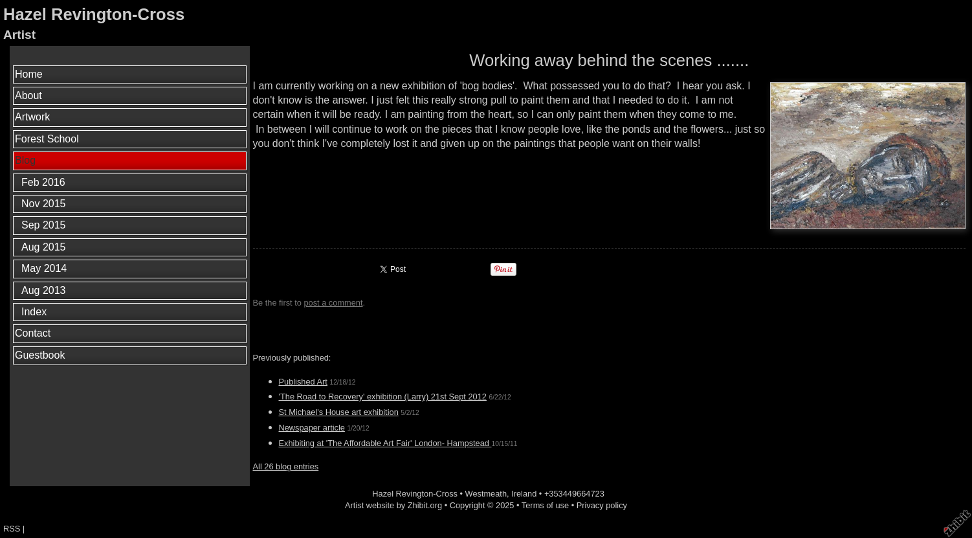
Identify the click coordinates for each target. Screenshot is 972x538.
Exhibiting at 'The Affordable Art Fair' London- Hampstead (385, 443)
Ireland (523, 494)
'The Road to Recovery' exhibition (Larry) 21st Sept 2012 (383, 396)
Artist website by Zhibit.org (393, 505)
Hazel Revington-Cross (93, 14)
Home (29, 74)
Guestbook (40, 355)
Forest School (47, 138)
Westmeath (486, 494)
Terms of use (545, 505)
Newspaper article (312, 427)
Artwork (32, 116)
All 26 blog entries (286, 466)
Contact (32, 333)
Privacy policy (602, 505)
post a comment (333, 303)
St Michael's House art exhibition (339, 412)
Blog (25, 160)
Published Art (303, 382)
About (28, 95)
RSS (11, 528)
